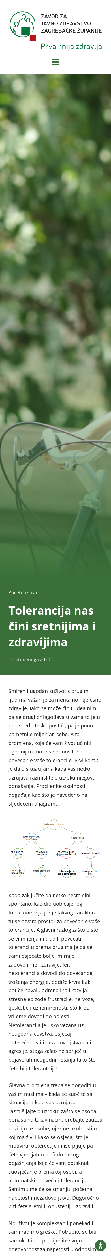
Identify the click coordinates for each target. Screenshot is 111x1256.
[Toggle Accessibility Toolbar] (100, 1245)
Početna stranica (26, 592)
